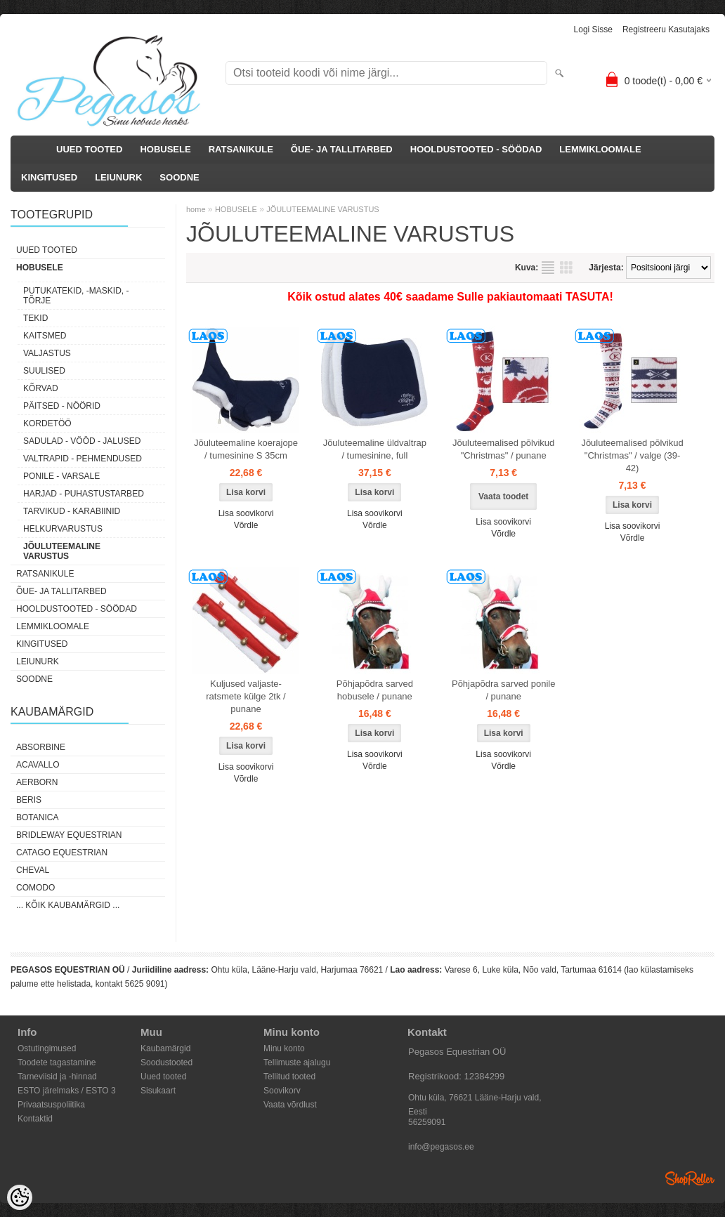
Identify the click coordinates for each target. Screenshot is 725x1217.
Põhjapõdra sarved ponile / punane (503, 690)
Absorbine (40, 747)
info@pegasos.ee (441, 1147)
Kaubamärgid (165, 1048)
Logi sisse (593, 29)
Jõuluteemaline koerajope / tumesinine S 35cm (246, 449)
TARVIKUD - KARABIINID (71, 511)
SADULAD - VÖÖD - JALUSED (82, 441)
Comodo (35, 888)
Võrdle (246, 525)
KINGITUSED (49, 177)
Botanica (37, 817)
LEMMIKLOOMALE (600, 149)
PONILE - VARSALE (61, 476)
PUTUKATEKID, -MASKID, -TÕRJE (76, 295)
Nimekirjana (548, 267)
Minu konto (284, 1048)
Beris (28, 800)
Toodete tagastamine (57, 1062)
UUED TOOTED (89, 149)
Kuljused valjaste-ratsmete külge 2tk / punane (245, 696)
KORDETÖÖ (47, 423)
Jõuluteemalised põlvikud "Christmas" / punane (503, 449)
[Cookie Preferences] (19, 1197)
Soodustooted (166, 1062)
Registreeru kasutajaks (666, 29)
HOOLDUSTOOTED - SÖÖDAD (476, 149)
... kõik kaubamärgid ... (67, 905)
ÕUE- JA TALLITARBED (342, 149)
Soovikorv (282, 1091)
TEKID (35, 318)
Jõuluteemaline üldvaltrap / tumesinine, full (374, 449)
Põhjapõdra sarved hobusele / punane (375, 690)
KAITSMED (44, 336)
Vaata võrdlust (290, 1105)
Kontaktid (35, 1119)
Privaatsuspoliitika (51, 1105)
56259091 (426, 1122)
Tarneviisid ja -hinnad (57, 1076)
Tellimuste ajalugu (296, 1062)
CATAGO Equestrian (61, 852)
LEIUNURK (118, 177)
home (196, 209)
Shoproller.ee (689, 1178)
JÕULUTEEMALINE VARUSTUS (61, 551)
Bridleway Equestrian (69, 835)
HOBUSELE (165, 149)
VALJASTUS (47, 353)
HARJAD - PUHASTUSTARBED (83, 494)
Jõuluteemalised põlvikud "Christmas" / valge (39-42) (632, 455)
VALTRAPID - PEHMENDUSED (82, 458)
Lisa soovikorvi (246, 513)
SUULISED (44, 371)
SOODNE (179, 177)
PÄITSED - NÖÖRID (61, 406)
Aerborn (37, 782)
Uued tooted (163, 1076)
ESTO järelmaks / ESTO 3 (67, 1091)
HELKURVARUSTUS (63, 529)
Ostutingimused (47, 1048)
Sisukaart (158, 1091)
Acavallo (38, 765)
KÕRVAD (40, 388)
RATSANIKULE (241, 149)
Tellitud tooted (289, 1076)
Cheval (32, 870)
